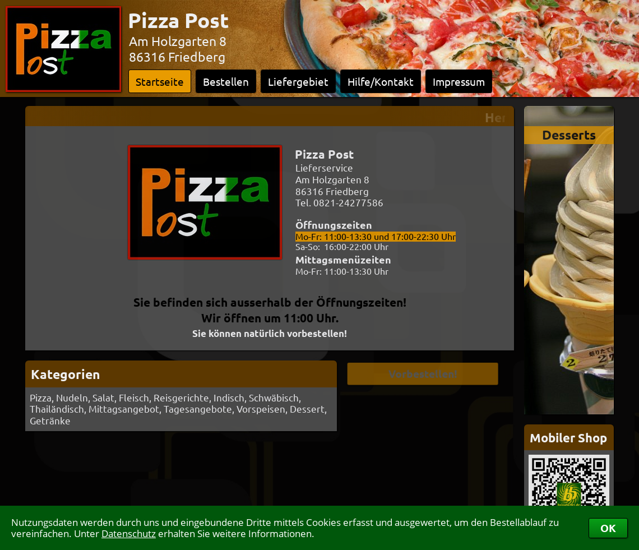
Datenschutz (128, 533)
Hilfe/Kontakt (381, 81)
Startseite (160, 81)
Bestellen (226, 81)
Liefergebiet (298, 81)
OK (608, 528)
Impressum (459, 81)
